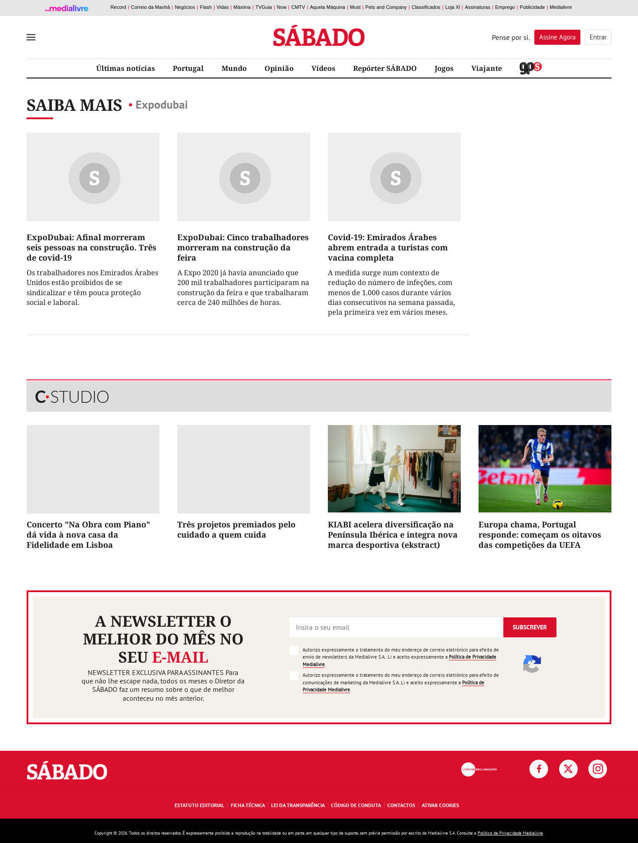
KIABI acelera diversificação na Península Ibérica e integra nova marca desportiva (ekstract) (393, 534)
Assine (557, 37)
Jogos (444, 68)
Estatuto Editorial (199, 805)
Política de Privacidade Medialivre (510, 833)
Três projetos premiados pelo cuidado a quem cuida (236, 529)
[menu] (31, 37)
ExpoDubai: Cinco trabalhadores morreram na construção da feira (243, 247)
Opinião (279, 68)
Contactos (401, 805)
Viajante (486, 68)
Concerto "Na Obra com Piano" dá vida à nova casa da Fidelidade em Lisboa (88, 534)
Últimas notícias (125, 68)
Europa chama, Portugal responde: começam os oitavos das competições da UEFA (539, 534)
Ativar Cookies (440, 805)
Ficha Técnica (248, 805)
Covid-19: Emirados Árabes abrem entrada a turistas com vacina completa (388, 247)
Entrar (598, 37)
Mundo (234, 68)
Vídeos (323, 68)
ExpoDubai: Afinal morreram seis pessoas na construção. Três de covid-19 (91, 247)
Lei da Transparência (298, 805)
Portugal (188, 68)
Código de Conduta (356, 805)
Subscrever (530, 627)
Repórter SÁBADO (385, 68)
